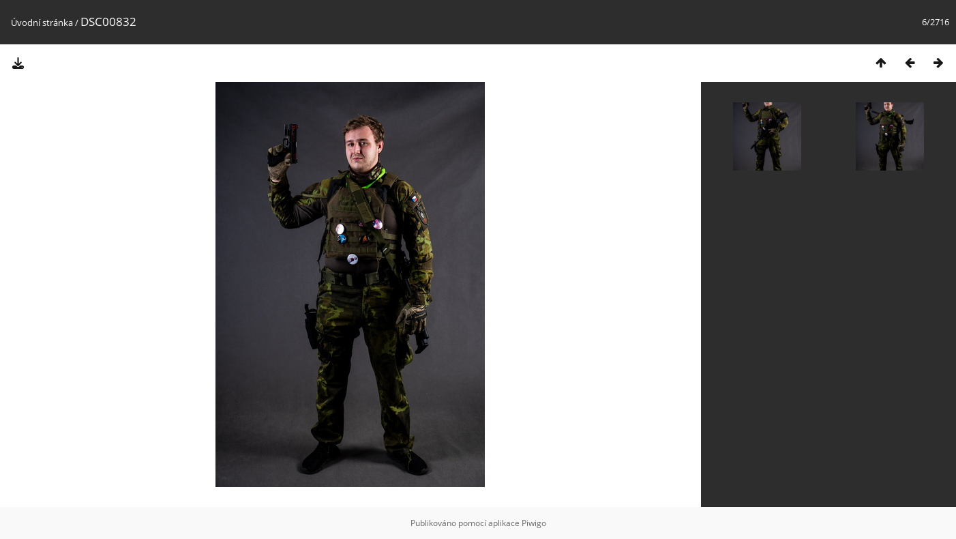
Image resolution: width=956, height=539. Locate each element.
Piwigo (534, 523)
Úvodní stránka (42, 22)
